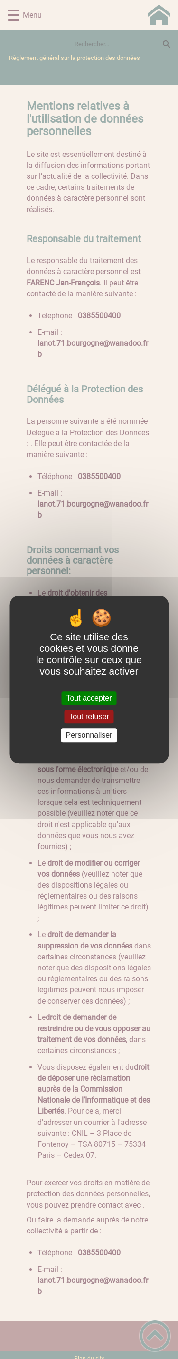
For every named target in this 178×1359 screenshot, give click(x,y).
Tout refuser (89, 717)
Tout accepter (89, 698)
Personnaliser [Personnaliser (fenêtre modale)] (89, 735)
